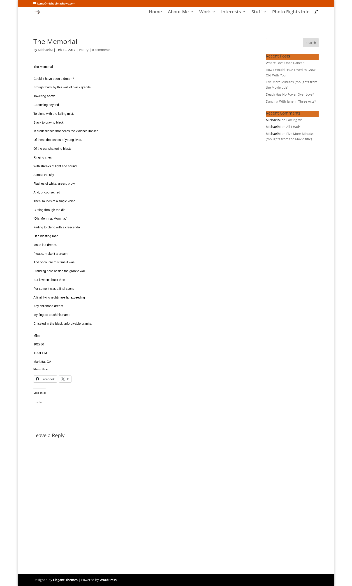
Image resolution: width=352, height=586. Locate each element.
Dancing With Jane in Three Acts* (291, 101)
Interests (231, 12)
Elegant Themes (65, 580)
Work (205, 12)
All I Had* (293, 126)
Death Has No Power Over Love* (290, 94)
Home (155, 12)
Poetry (83, 50)
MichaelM (45, 50)
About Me (178, 12)
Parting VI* (294, 120)
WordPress (108, 580)
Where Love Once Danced (285, 63)
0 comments (101, 50)
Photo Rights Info (291, 12)
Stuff (256, 12)
